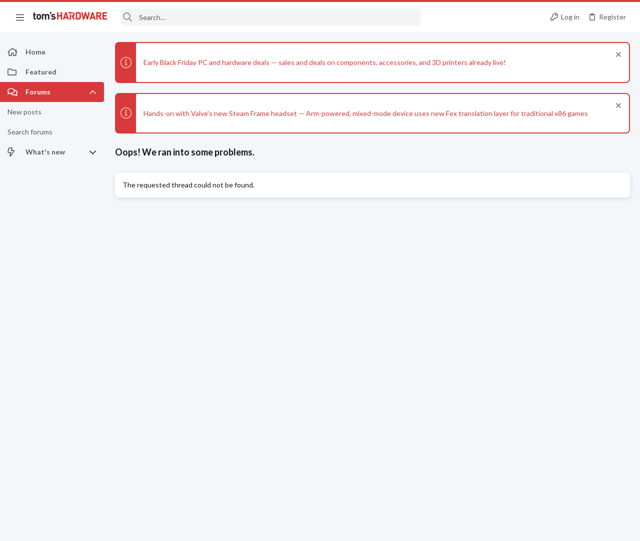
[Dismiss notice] (617, 55)
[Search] (271, 17)
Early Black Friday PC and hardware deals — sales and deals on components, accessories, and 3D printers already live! (325, 62)
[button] (20, 17)
